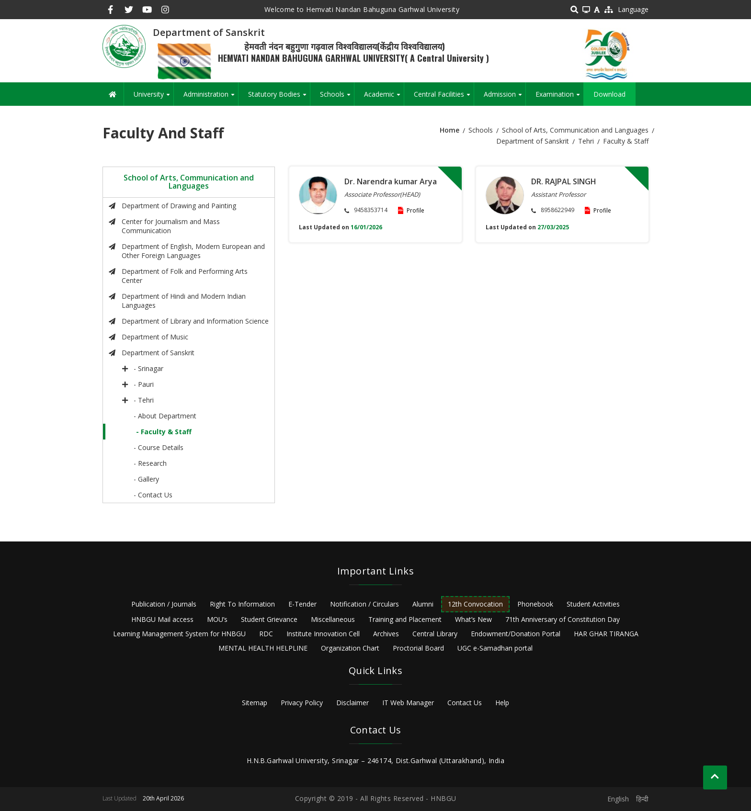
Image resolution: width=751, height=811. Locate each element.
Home (449, 130)
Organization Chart (350, 648)
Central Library (434, 633)
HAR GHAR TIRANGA (606, 633)
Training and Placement (405, 619)
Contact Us (464, 702)
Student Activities (593, 603)
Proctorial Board (418, 648)
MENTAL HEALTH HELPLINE (262, 648)
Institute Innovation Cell (323, 633)
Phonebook (535, 603)
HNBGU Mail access (162, 619)
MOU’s (217, 619)
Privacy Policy (302, 702)
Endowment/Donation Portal (515, 633)
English (618, 798)
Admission (504, 98)
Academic (384, 98)
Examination (559, 98)
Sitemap (254, 702)
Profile (415, 210)
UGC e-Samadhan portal (495, 648)
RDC (266, 633)
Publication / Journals (163, 603)
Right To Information (242, 603)
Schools (337, 98)
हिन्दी (642, 798)
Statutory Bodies (279, 98)
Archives (386, 633)
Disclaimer (352, 702)
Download (609, 94)
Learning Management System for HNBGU (179, 633)
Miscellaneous (333, 619)
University (153, 98)
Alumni (422, 603)
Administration (210, 98)
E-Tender (302, 603)
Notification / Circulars (364, 603)
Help (502, 702)
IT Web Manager (408, 702)
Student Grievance (269, 619)
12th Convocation (475, 603)
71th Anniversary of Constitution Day (562, 619)
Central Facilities (444, 98)
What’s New (473, 619)
